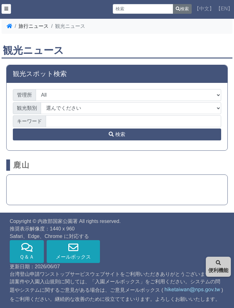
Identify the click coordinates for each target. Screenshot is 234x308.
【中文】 (204, 8)
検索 (182, 8)
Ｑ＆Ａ (27, 251)
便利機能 (218, 266)
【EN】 (224, 8)
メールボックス (73, 251)
